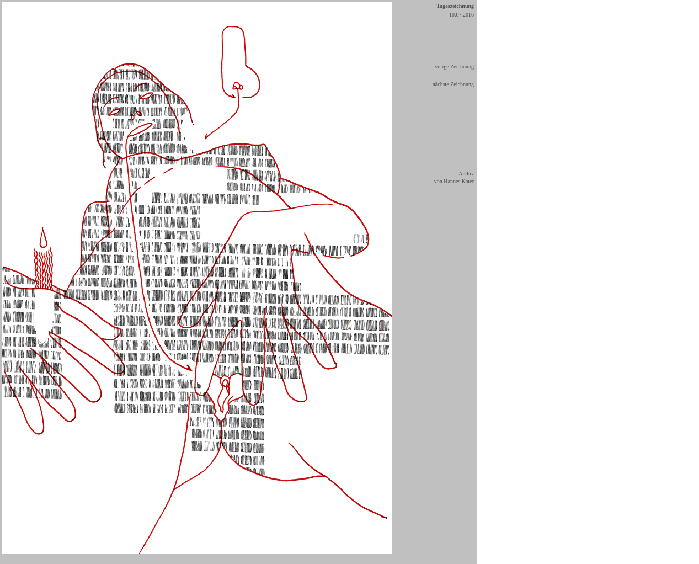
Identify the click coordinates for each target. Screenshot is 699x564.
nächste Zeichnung (453, 84)
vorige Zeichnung (454, 66)
